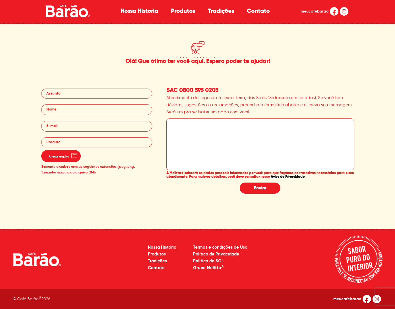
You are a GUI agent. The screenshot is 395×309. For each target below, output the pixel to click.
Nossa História (139, 11)
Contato (258, 11)
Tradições (221, 11)
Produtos (183, 11)
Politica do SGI (208, 261)
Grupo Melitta (208, 267)
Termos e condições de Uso (220, 247)
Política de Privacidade (216, 254)
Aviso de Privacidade (288, 177)
